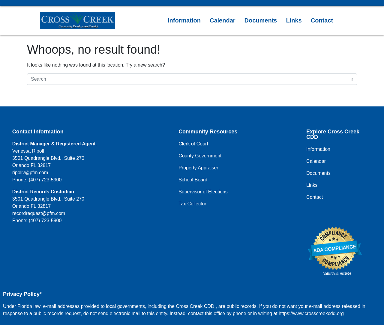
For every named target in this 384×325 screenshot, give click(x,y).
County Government (199, 155)
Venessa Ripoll (28, 151)
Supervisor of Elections (203, 191)
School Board (192, 179)
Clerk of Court (193, 143)
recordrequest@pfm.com (38, 213)
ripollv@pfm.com (30, 172)
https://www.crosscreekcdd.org (311, 313)
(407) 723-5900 (45, 179)
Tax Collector (192, 203)
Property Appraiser (198, 167)
